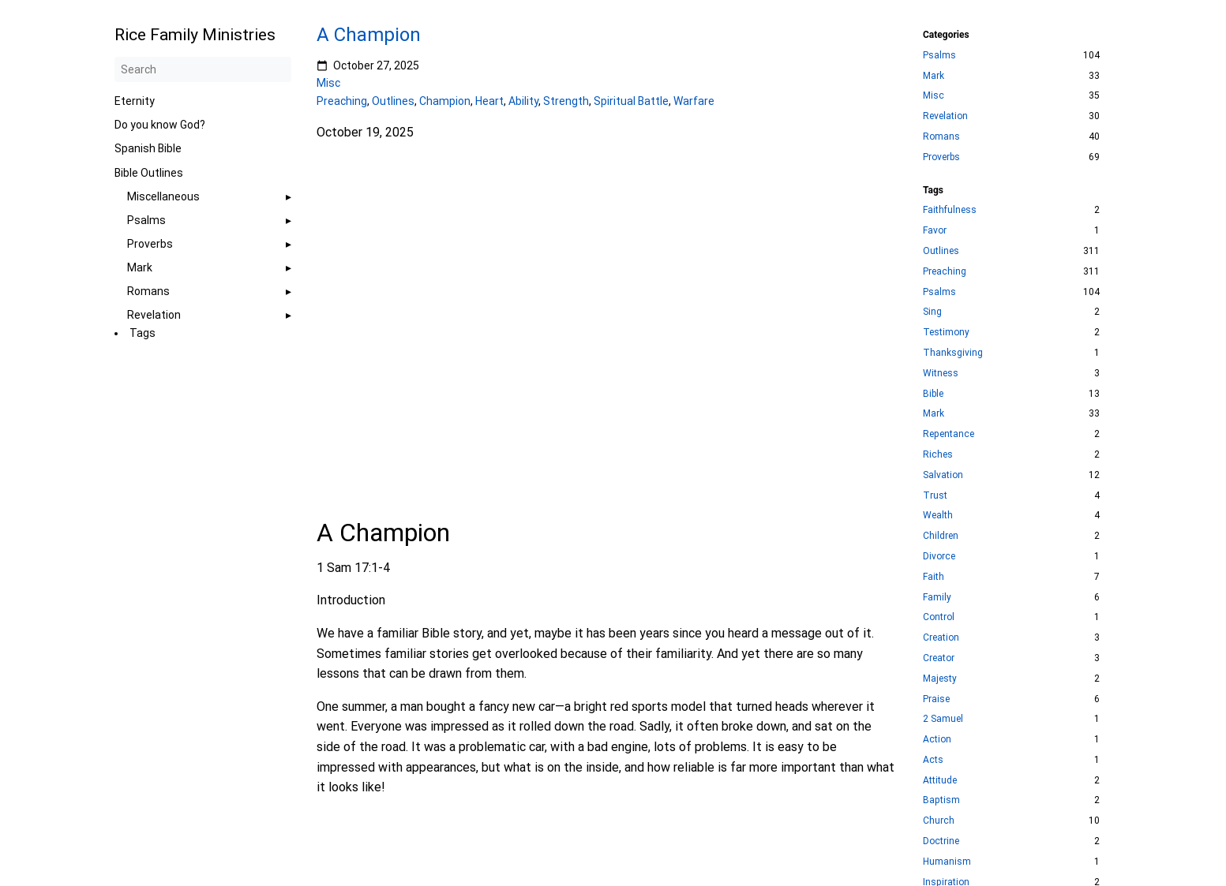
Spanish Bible (148, 148)
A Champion (369, 35)
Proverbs (150, 243)
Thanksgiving (953, 352)
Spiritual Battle (631, 101)
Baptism (941, 800)
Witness (940, 373)
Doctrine (941, 841)
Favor (935, 230)
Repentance (948, 433)
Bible (933, 393)
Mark (139, 267)
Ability (523, 101)
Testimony (946, 332)
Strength (566, 101)
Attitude (940, 780)
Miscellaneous (163, 196)
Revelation (154, 314)
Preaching (342, 101)
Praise (936, 699)
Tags (142, 333)
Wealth (938, 515)
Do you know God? (159, 124)
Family (937, 597)
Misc (328, 83)
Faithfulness (950, 209)
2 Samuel (943, 718)
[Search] (202, 69)
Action (937, 739)
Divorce (939, 556)
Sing (932, 311)
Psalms (146, 220)
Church (938, 820)
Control (938, 616)
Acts (933, 759)
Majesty (940, 678)
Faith (933, 576)
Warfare (693, 101)
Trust (935, 495)
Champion (445, 101)
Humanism (947, 861)
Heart (489, 101)
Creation (941, 637)
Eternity (134, 101)
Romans (148, 291)
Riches (938, 454)
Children (940, 535)
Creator (938, 658)
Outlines (393, 101)
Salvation (943, 474)
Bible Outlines (148, 172)
